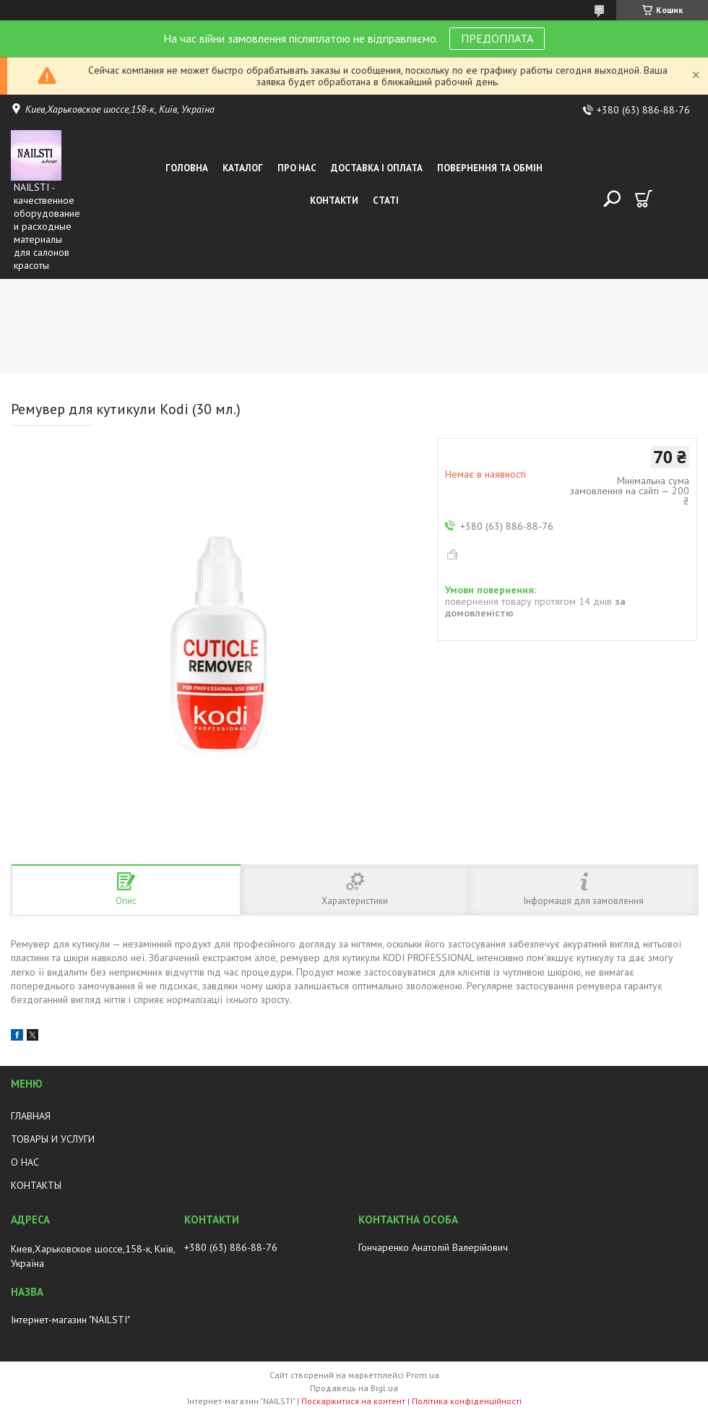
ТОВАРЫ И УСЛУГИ (53, 1138)
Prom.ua (422, 1374)
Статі (386, 200)
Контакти (334, 200)
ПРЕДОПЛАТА (497, 38)
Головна (186, 168)
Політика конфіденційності (467, 1400)
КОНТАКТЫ (36, 1185)
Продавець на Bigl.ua (354, 1387)
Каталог (243, 168)
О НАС (25, 1162)
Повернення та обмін (490, 168)
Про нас (296, 168)
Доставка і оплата (377, 168)
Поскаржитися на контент (353, 1400)
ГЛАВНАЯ (31, 1115)
